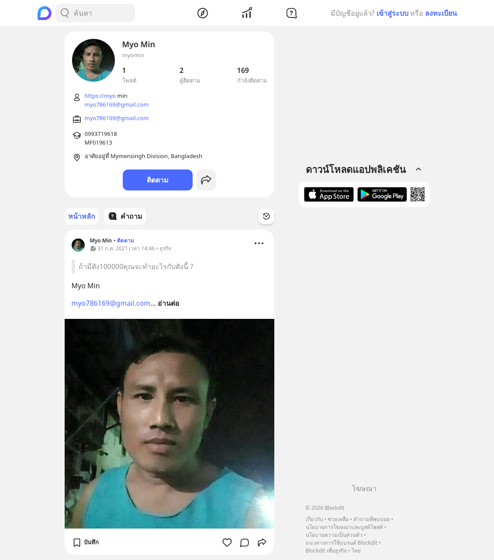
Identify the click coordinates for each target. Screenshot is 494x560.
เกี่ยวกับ (314, 519)
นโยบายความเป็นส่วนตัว (334, 535)
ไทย (356, 550)
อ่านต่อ (169, 303)
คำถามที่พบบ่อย (371, 519)
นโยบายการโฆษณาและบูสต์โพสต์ (344, 527)
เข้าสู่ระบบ (392, 13)
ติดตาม (158, 180)
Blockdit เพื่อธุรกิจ (326, 550)
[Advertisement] (364, 349)
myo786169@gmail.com (117, 104)
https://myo (100, 96)
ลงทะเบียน (441, 13)
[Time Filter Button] (266, 216)
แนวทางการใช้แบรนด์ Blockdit (341, 542)
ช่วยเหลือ (338, 519)
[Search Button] (64, 13)
